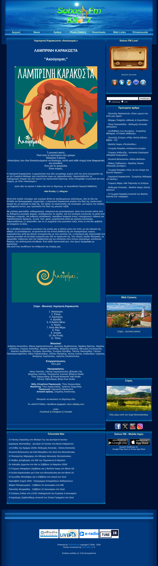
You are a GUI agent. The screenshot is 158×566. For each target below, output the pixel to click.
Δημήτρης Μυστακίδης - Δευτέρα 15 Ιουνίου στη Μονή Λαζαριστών (41, 443)
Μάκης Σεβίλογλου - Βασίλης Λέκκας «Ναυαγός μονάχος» (125, 164)
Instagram (57, 411)
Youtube (68, 411)
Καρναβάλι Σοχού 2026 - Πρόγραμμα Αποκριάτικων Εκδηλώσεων (41, 481)
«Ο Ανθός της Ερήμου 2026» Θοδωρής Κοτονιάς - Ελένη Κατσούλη (42, 448)
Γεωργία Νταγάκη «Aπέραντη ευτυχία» (127, 148)
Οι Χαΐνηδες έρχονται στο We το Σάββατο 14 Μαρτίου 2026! (38, 464)
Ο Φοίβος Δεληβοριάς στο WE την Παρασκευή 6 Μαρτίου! (37, 460)
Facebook (45, 411)
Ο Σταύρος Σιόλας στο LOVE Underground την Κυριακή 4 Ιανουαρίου (43, 493)
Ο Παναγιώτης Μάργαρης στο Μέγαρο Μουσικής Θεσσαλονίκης (40, 456)
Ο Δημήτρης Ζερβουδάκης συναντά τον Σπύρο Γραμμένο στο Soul (41, 497)
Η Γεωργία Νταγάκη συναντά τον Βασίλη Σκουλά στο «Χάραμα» (127, 195)
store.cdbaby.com (75, 404)
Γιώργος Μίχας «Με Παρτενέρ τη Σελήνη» (128, 183)
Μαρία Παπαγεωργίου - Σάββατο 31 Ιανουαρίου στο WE (36, 485)
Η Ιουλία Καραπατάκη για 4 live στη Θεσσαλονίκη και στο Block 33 (41, 472)
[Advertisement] (129, 249)
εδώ (73, 399)
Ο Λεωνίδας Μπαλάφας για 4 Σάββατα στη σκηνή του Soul (37, 477)
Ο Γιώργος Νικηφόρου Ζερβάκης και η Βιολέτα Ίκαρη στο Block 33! (41, 468)
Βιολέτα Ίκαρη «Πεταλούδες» (122, 144)
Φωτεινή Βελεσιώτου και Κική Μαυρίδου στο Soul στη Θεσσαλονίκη (42, 452)
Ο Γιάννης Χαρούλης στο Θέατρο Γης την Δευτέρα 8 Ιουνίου (38, 439)
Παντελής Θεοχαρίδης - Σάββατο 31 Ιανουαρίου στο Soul (37, 489)
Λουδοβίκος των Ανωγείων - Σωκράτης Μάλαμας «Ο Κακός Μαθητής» (126, 132)
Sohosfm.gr (74, 544)
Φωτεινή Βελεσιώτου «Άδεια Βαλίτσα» (126, 159)
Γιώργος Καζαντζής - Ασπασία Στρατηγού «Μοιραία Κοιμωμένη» (127, 153)
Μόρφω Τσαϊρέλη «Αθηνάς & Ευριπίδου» (128, 120)
